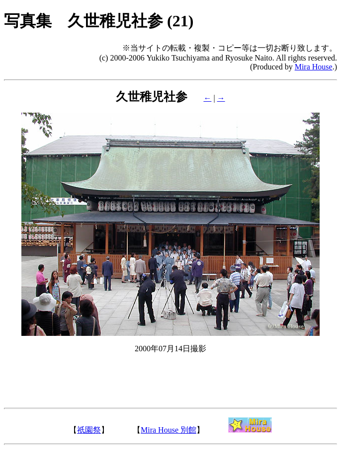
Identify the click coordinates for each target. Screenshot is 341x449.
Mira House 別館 (168, 430)
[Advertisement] (170, 387)
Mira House (314, 67)
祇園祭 (89, 430)
